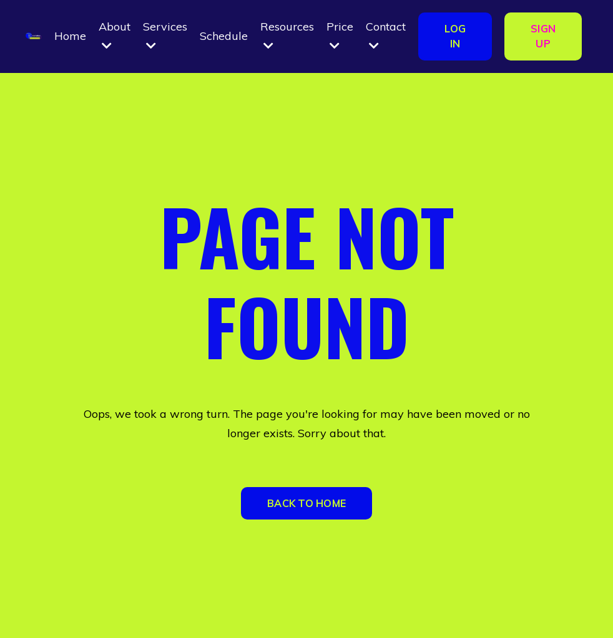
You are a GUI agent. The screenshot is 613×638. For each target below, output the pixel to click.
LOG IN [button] (455, 36)
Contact (386, 35)
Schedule (224, 36)
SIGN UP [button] (543, 36)
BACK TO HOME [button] (306, 503)
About (114, 35)
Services (165, 35)
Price (339, 35)
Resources (287, 35)
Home (70, 36)
